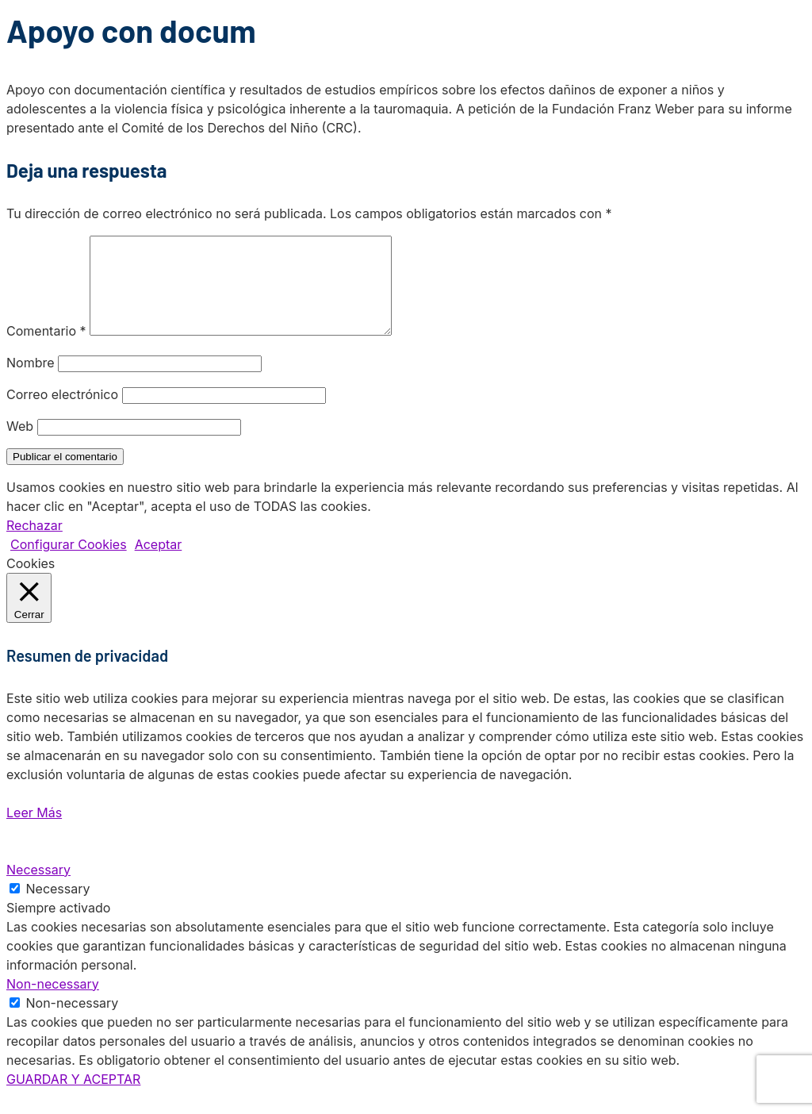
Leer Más (34, 831)
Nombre (30, 382)
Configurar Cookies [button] (68, 563)
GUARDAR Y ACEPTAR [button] (73, 1098)
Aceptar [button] (158, 563)
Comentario (46, 350)
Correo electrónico (62, 413)
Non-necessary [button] (52, 1003)
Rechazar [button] (34, 544)
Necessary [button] (38, 889)
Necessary (58, 908)
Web (19, 445)
